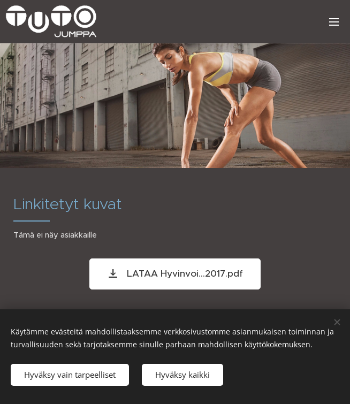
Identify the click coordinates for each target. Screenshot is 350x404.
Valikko (334, 21)
